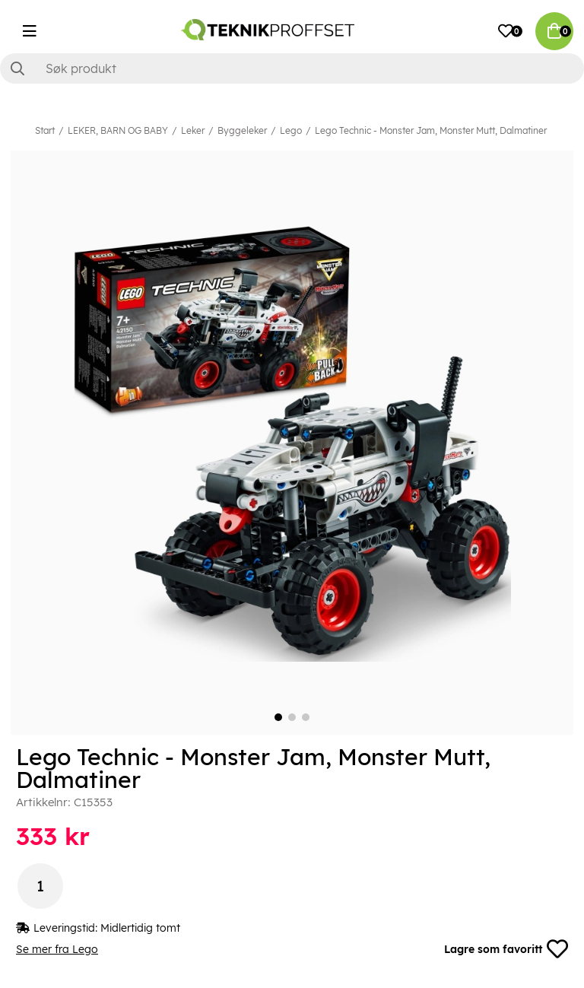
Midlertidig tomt (140, 928)
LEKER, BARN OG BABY (118, 130)
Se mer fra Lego (57, 949)
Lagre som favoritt (506, 949)
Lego (291, 130)
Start (45, 130)
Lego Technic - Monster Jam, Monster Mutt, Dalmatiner (431, 130)
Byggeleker (242, 130)
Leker (193, 130)
